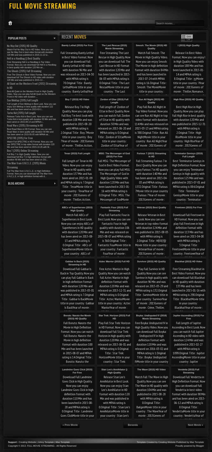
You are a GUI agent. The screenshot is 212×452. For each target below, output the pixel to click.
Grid (189, 36)
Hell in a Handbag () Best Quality (23, 58)
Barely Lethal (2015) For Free (77, 45)
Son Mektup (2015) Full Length (22, 100)
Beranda (133, 425)
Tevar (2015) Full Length (77, 153)
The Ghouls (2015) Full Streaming (24, 71)
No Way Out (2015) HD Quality (22, 46)
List (188, 39)
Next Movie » (195, 425)
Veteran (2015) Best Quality (151, 207)
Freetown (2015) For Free (188, 207)
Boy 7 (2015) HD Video (77, 99)
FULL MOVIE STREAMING (42, 6)
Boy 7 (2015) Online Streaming (22, 150)
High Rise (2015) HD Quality (189, 99)
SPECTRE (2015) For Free (20, 138)
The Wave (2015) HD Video (151, 369)
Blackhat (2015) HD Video (188, 261)
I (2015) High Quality (189, 45)
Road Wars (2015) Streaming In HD (25, 125)
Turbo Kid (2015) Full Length (21, 113)
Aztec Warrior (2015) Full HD (114, 261)
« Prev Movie (70, 425)
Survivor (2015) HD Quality (151, 261)
